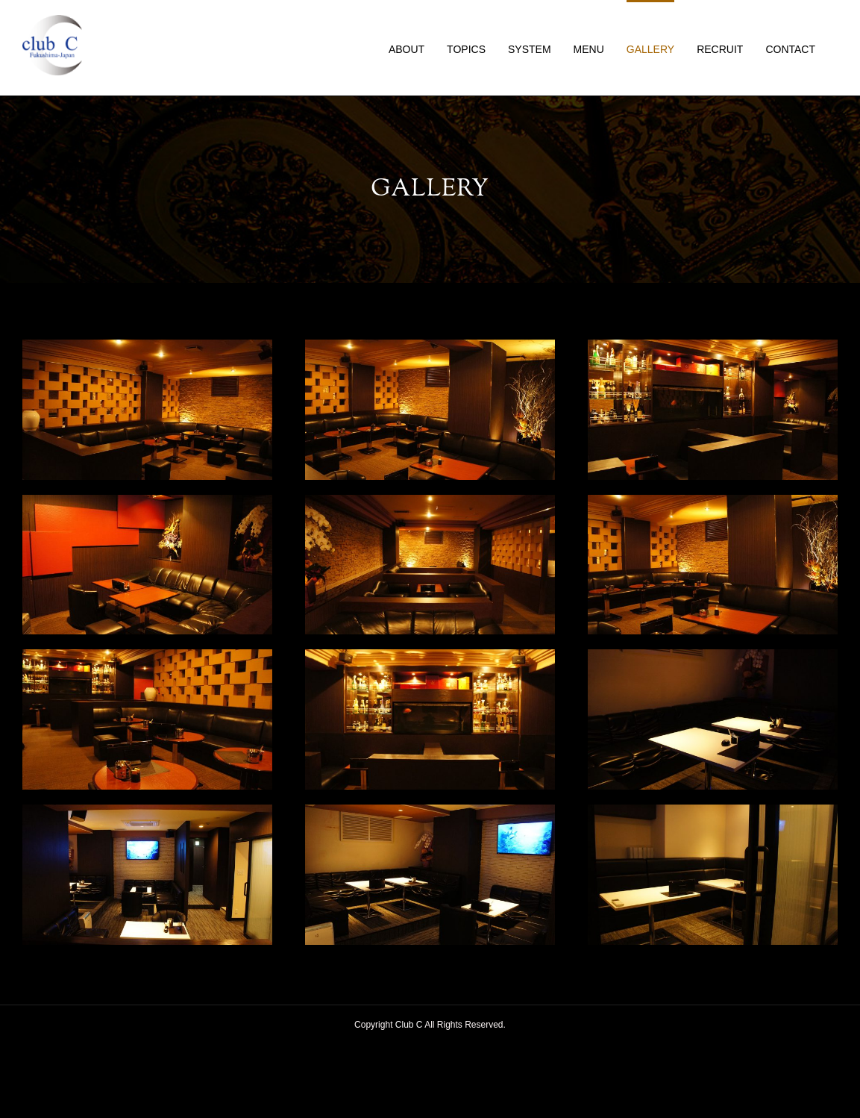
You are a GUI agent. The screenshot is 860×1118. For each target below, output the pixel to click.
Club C (409, 1024)
